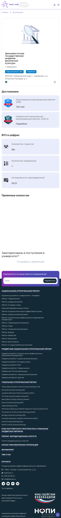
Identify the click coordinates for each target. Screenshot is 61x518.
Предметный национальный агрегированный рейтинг (27, 349)
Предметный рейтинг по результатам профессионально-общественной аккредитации (22, 354)
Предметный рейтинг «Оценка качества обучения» (20, 359)
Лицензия (31, 71)
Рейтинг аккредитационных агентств (19, 436)
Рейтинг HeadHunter (9, 335)
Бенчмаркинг (8, 450)
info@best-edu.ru (10, 479)
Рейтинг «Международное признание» (15, 323)
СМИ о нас (6, 455)
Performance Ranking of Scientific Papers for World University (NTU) (25, 409)
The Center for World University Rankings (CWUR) (18, 412)
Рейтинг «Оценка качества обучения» (15, 314)
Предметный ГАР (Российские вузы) (15, 371)
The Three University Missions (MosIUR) (15, 396)
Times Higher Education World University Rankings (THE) (21, 387)
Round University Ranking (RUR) (12, 402)
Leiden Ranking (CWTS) (10, 406)
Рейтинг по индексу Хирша (11, 305)
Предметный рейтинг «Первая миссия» (16, 368)
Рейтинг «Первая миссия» (11, 299)
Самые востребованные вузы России (15, 308)
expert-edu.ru (8, 473)
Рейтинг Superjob (8, 332)
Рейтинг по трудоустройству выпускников (17, 345)
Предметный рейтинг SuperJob (13, 377)
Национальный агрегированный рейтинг (21, 291)
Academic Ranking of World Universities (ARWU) (18, 393)
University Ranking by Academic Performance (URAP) (20, 418)
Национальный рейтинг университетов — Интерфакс (21, 295)
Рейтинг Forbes (7, 326)
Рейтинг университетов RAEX (12, 302)
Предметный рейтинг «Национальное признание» (19, 374)
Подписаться (50, 281)
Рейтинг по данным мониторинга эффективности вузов (22, 311)
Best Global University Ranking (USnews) (15, 399)
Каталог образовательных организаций (20, 445)
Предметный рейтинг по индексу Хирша (16, 362)
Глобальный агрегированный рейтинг (19, 382)
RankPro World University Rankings (14, 425)
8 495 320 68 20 (9, 476)
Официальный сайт (14, 71)
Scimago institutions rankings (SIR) (14, 415)
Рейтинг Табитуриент (9, 339)
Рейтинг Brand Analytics (10, 342)
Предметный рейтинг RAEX (11, 365)
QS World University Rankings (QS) (13, 390)
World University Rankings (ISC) (12, 422)
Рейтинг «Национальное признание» (15, 329)
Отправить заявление (30, 261)
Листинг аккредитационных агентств (15, 441)
